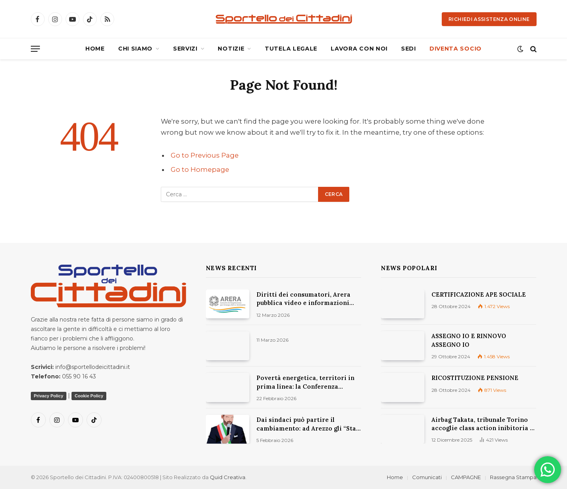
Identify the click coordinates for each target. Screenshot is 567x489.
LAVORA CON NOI (359, 48)
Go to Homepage (200, 169)
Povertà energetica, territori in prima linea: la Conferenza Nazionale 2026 (305, 382)
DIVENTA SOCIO (455, 48)
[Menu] (35, 49)
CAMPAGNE (466, 477)
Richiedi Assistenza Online (488, 19)
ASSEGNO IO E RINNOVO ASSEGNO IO (468, 340)
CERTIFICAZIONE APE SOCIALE (478, 294)
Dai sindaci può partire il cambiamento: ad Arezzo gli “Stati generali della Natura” (308, 424)
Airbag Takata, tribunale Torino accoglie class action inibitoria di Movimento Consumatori (483, 424)
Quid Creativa (227, 477)
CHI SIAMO (135, 48)
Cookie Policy (89, 395)
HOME (95, 48)
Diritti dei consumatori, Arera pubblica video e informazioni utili (303, 299)
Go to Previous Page (205, 155)
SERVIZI (185, 48)
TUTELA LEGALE (291, 48)
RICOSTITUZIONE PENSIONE (474, 378)
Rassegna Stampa (513, 477)
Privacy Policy (49, 395)
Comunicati (427, 477)
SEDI (408, 48)
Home (395, 477)
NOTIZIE (231, 48)
